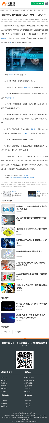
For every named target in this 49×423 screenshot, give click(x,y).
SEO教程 (15, 413)
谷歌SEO (4, 380)
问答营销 (4, 406)
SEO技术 (31, 19)
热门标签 (5, 327)
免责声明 (27, 406)
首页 (3, 10)
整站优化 (4, 383)
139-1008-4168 (38, 3)
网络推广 (4, 38)
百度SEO (4, 377)
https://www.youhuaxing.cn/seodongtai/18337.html (22, 177)
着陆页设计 (27, 391)
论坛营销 (4, 403)
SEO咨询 (4, 388)
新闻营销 (4, 401)
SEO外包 (4, 386)
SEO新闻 (15, 10)
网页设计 (27, 388)
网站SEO (6, 332)
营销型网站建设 (29, 377)
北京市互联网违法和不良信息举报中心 (22, 421)
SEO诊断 (4, 391)
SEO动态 (8, 10)
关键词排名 (10, 98)
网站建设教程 (23, 413)
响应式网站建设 (29, 380)
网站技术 (38, 19)
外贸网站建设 (28, 383)
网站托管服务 (28, 386)
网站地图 (27, 403)
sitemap (36, 421)
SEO (10, 42)
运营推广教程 (32, 413)
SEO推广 (11, 75)
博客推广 (33, 129)
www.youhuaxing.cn (25, 417)
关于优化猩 (27, 401)
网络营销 (44, 19)
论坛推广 (26, 133)
